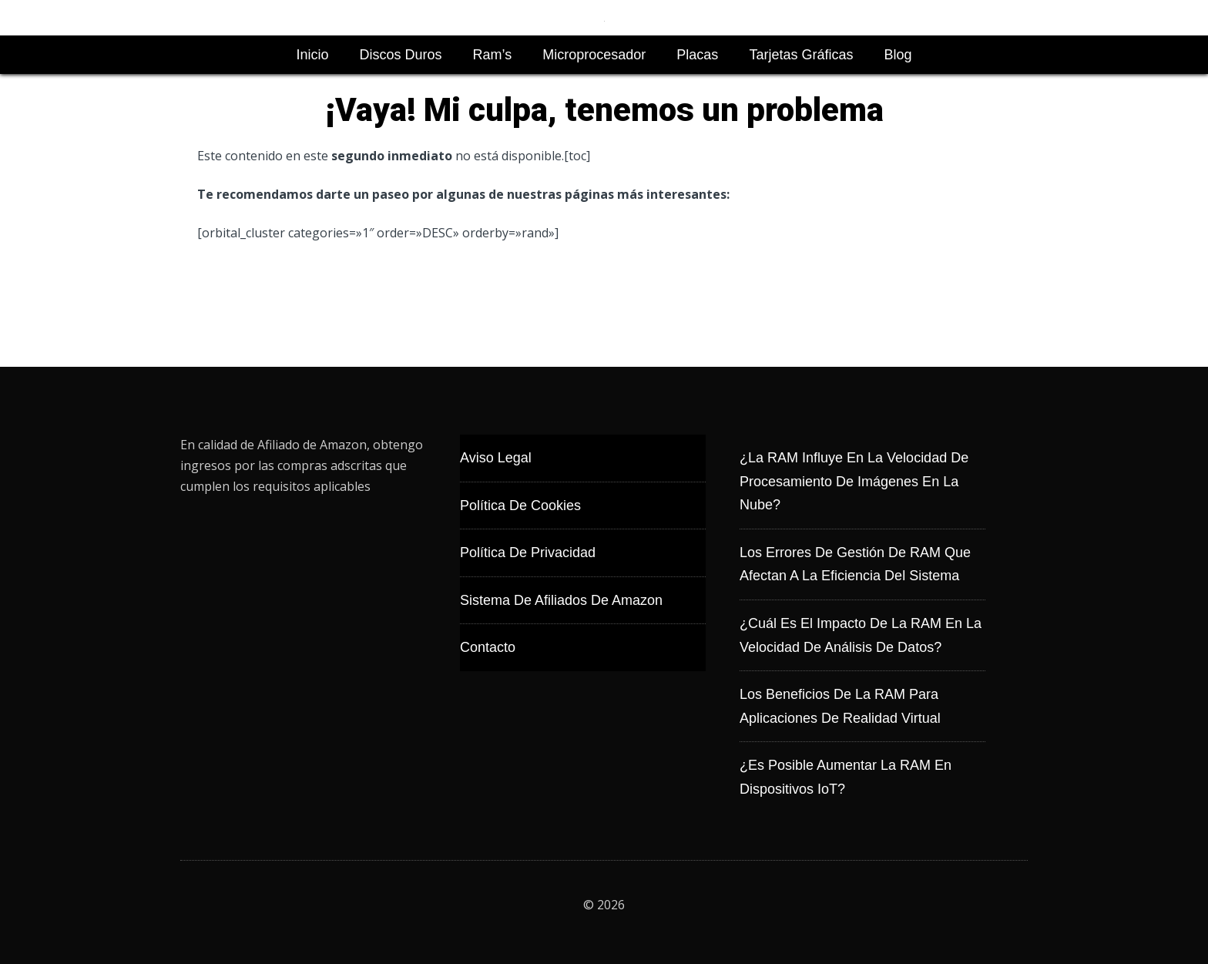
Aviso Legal (496, 457)
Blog (897, 54)
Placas (697, 54)
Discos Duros (401, 54)
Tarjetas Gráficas (801, 54)
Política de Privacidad (528, 552)
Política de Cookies (520, 505)
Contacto (487, 647)
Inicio (313, 54)
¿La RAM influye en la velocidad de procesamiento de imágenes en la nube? (854, 481)
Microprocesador (594, 54)
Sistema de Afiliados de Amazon (561, 600)
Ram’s (492, 54)
